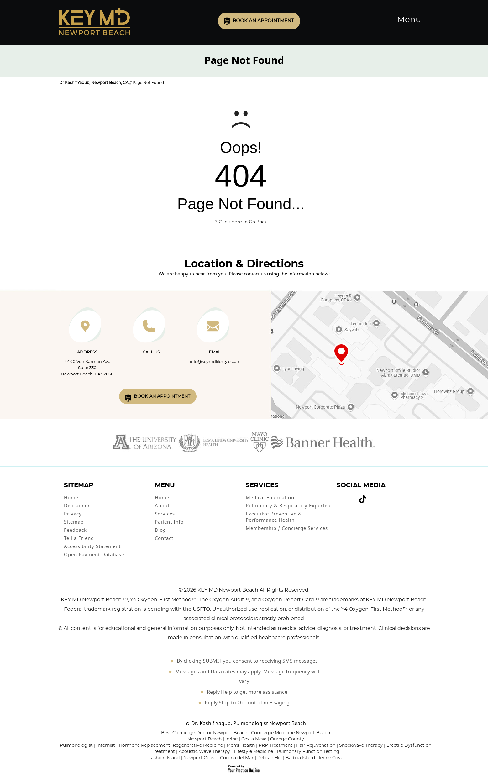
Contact (164, 538)
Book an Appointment (263, 20)
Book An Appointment (162, 396)
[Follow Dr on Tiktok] (362, 500)
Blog (160, 530)
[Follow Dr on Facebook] (339, 496)
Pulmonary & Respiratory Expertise (289, 505)
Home (71, 497)
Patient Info (169, 522)
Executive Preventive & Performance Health (274, 517)
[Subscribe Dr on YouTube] (348, 496)
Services (165, 513)
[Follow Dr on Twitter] (344, 496)
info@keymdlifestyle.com (215, 362)
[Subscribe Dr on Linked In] (372, 496)
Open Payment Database (94, 554)
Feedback (75, 530)
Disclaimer (77, 505)
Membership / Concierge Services (287, 528)
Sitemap (74, 522)
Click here (230, 222)
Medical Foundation (270, 497)
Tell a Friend (79, 538)
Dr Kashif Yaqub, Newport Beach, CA (94, 83)
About (162, 505)
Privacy (73, 513)
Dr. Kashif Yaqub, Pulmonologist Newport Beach (248, 723)
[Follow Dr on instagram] (353, 496)
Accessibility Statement (92, 546)
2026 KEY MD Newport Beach (221, 590)
